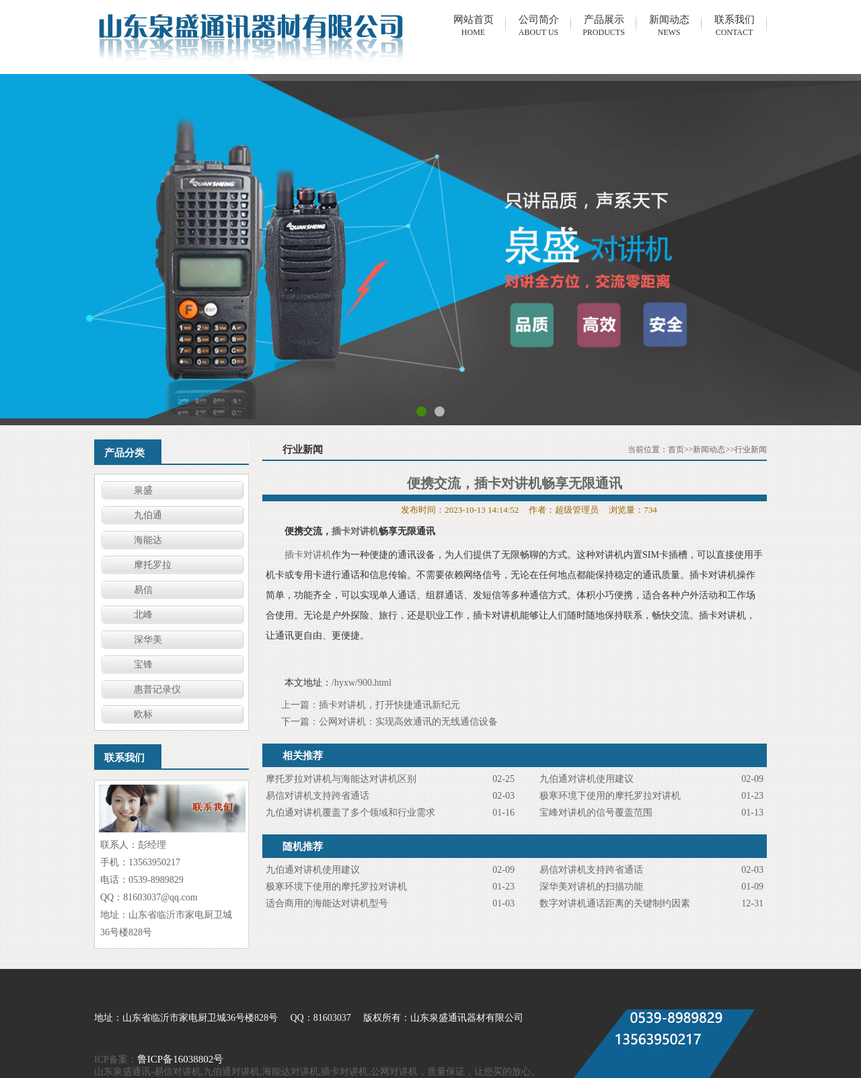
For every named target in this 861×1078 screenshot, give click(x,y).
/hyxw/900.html (361, 683)
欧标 (143, 714)
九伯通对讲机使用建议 (586, 779)
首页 (676, 449)
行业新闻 (751, 449)
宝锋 (143, 664)
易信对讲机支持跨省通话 (317, 796)
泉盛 (143, 490)
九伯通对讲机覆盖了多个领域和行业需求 (350, 812)
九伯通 (148, 515)
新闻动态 (709, 449)
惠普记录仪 (157, 689)
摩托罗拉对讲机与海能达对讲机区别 (341, 779)
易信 (143, 590)
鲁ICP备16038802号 (180, 1059)
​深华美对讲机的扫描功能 (591, 887)
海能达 (148, 540)
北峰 (143, 615)
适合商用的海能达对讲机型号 (327, 903)
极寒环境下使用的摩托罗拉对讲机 (610, 796)
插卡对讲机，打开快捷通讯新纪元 (389, 705)
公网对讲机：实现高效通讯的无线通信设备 (408, 722)
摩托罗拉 (153, 565)
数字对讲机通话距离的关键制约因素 (614, 903)
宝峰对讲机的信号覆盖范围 (595, 812)
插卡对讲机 (355, 531)
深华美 (148, 640)
